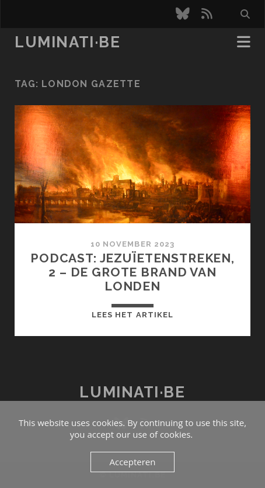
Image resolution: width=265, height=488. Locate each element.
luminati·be (67, 42)
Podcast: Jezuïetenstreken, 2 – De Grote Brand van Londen (132, 272)
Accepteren (133, 462)
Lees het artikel (132, 314)
